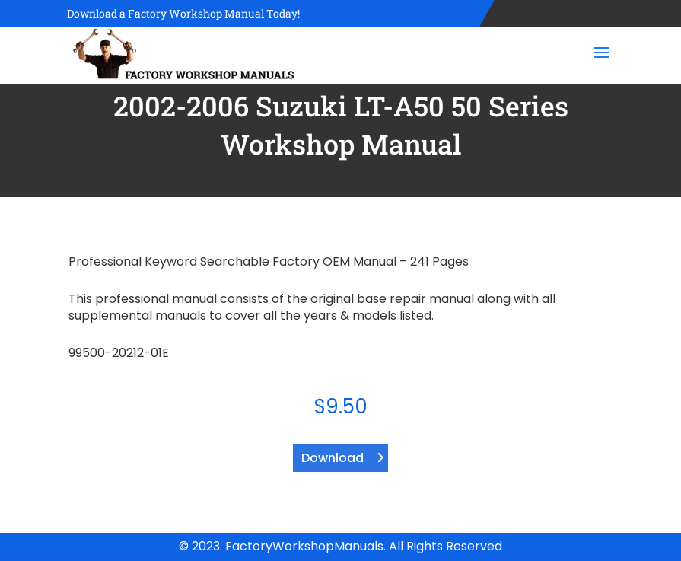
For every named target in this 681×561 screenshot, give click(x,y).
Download (332, 458)
